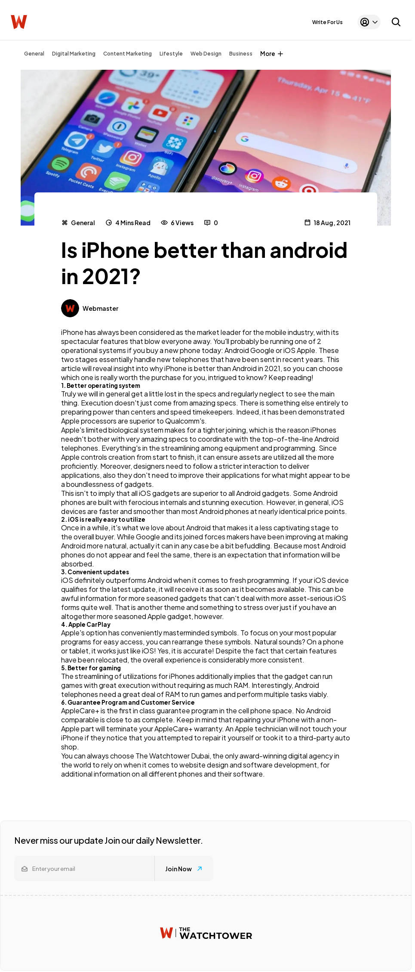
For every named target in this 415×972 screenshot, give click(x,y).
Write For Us (327, 22)
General (34, 53)
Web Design (206, 53)
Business (240, 53)
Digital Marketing (73, 53)
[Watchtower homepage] (206, 933)
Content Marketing (127, 53)
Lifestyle (171, 53)
